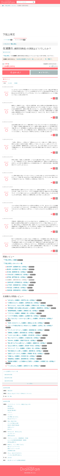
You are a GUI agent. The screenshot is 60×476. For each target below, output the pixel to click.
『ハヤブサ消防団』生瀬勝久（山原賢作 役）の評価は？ (26, 316)
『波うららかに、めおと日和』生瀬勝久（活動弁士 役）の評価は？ (30, 305)
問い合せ (33, 472)
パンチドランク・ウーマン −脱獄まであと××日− (19, 404)
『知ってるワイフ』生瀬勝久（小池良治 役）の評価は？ (26, 338)
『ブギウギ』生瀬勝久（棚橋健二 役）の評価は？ (24, 313)
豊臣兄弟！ (10, 390)
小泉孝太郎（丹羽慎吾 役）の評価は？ (21, 282)
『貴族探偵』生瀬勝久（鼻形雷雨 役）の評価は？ (24, 359)
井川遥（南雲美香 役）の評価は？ (20, 272)
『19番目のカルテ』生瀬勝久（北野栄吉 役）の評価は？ (26, 303)
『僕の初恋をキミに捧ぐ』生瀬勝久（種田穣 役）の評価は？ (27, 351)
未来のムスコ (11, 427)
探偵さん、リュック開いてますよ (16, 444)
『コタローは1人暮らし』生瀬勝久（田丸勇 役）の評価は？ (27, 335)
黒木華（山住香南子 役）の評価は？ (20, 269)
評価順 (15, 83)
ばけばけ (10, 457)
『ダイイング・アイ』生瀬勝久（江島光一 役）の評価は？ (27, 348)
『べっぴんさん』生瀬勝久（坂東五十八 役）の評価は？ (26, 366)
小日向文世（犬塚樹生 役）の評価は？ (21, 274)
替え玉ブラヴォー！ (12, 418)
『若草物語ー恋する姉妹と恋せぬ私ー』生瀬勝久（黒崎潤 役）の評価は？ (31, 308)
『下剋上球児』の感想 (10, 260)
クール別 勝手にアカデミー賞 (11, 371)
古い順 (10, 83)
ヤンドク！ (10, 414)
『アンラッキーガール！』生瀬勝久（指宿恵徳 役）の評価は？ (28, 330)
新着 (5, 83)
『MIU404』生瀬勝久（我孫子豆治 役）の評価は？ (25, 340)
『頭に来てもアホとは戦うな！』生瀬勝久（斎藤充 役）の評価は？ (29, 343)
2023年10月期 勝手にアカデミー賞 (25, 59)
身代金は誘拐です (12, 442)
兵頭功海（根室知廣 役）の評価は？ (20, 290)
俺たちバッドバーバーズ (13, 446)
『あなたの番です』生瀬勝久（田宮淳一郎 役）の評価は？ (27, 345)
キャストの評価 (20, 39)
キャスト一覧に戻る (9, 44)
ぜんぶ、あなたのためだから (15, 453)
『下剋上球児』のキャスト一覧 (12, 263)
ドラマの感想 (8, 39)
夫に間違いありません (13, 416)
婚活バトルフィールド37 (14, 448)
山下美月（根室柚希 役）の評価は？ (20, 285)
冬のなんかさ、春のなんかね (15, 431)
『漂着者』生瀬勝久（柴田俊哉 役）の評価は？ (23, 332)
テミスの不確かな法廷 (13, 423)
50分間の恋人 (11, 408)
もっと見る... (30, 383)
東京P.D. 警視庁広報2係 (13, 425)
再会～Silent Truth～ (12, 421)
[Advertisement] (30, 19)
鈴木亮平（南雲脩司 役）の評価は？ (20, 267)
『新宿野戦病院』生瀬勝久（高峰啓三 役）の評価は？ (25, 310)
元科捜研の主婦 (11, 450)
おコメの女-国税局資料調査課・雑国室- (17, 440)
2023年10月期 (6, 52)
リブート (10, 412)
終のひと (10, 429)
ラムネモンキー (11, 433)
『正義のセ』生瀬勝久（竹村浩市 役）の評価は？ (24, 356)
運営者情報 (27, 472)
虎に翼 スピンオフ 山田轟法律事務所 (16, 460)
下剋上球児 (7, 5)
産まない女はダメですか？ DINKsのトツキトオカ (20, 393)
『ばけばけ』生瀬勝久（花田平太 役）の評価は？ (24, 300)
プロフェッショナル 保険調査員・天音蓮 (18, 438)
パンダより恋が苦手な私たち (15, 455)
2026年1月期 (8, 377)
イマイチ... (44, 72)
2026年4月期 (8, 374)
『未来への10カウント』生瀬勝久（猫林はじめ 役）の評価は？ (28, 323)
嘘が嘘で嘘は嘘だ (12, 410)
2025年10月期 (9, 381)
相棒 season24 (11, 435)
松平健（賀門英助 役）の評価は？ (20, 277)
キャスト (14, 5)
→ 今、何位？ (47, 59)
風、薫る (10, 396)
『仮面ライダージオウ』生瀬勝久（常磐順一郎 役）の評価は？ (28, 353)
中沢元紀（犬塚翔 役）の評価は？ (20, 287)
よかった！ (16, 72)
